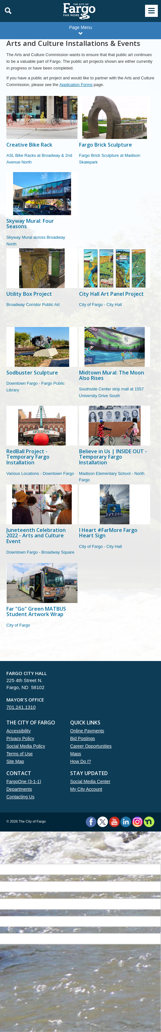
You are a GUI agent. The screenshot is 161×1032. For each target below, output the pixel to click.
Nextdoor (149, 821)
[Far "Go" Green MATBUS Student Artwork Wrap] (41, 602)
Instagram (137, 821)
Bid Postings (82, 738)
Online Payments (87, 730)
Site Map (15, 761)
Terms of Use (19, 753)
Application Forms (75, 84)
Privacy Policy (20, 738)
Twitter (102, 821)
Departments (19, 789)
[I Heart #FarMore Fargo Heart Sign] (114, 523)
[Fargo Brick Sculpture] (114, 134)
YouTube (114, 821)
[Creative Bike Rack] (41, 134)
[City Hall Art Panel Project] (114, 287)
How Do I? (80, 761)
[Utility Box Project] (41, 287)
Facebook (91, 821)
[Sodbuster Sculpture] (41, 366)
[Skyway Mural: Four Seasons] (41, 210)
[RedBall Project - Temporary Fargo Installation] (41, 445)
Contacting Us (20, 796)
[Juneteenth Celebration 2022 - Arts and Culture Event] (41, 523)
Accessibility (18, 730)
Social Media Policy (25, 746)
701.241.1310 (21, 707)
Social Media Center (90, 781)
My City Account (86, 789)
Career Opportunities (91, 746)
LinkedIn (126, 821)
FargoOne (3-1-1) (23, 781)
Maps (75, 753)
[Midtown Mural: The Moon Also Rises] (114, 366)
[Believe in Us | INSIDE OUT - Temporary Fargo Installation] (114, 445)
